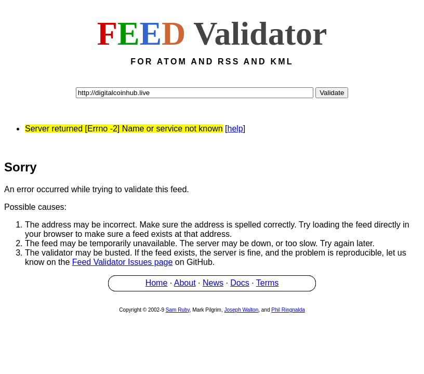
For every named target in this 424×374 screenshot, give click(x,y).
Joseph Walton (241, 311)
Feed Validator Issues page (122, 263)
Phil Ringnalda (288, 311)
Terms (267, 284)
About (185, 284)
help (235, 128)
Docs (239, 284)
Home (156, 284)
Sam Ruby (178, 311)
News (213, 284)
